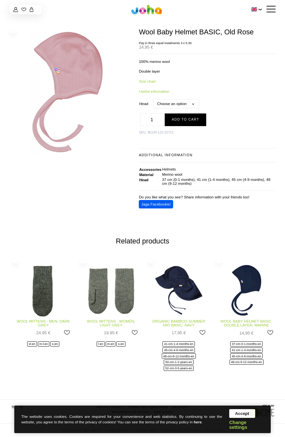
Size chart (147, 81)
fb (13, 407)
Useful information (154, 91)
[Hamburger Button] (271, 9)
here (198, 422)
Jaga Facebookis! (156, 204)
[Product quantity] (152, 119)
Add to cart (185, 119)
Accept (242, 413)
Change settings (238, 425)
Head (143, 103)
